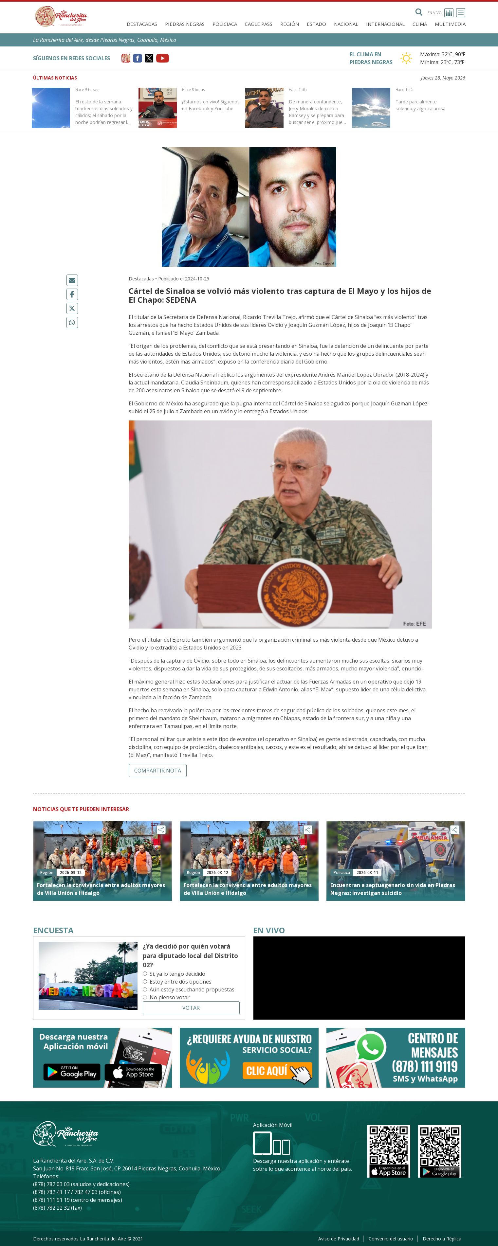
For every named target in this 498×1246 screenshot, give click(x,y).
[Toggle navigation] (460, 13)
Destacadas (142, 24)
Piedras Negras (185, 24)
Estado (316, 24)
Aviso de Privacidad (338, 1239)
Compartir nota (157, 770)
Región (289, 24)
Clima (420, 24)
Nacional (346, 24)
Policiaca (224, 24)
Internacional (385, 24)
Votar (191, 1007)
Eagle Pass (258, 24)
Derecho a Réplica (442, 1239)
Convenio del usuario (391, 1239)
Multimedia (450, 24)
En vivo (440, 12)
